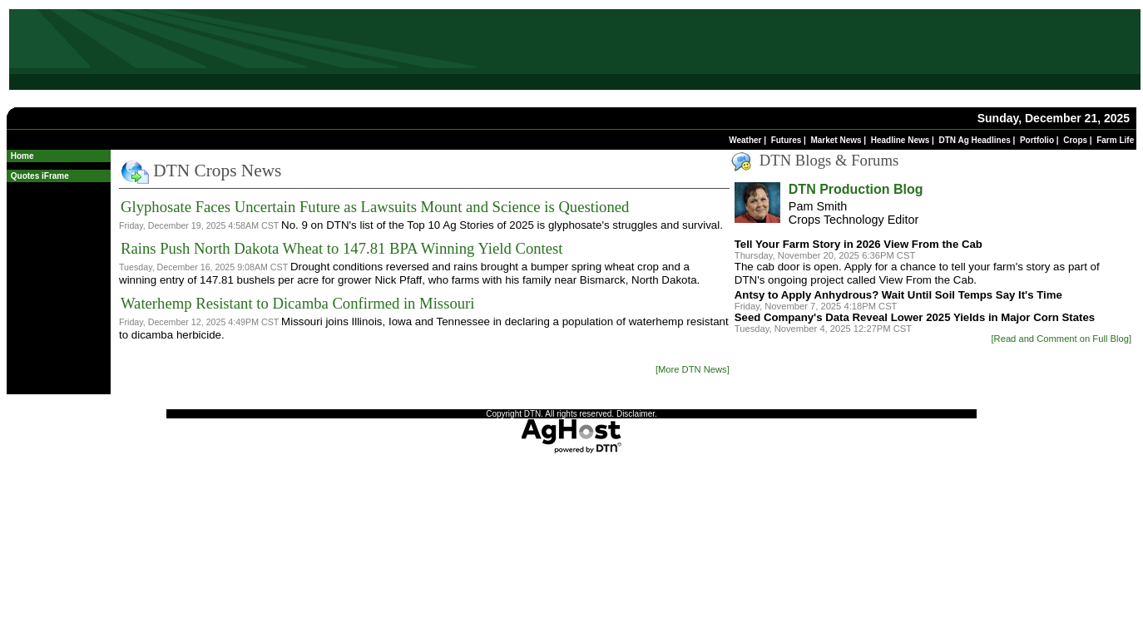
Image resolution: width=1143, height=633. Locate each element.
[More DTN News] (693, 369)
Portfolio (1037, 140)
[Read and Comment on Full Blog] (1061, 339)
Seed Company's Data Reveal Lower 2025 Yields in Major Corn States (915, 317)
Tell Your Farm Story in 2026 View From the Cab (858, 244)
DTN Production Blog (856, 189)
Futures (786, 140)
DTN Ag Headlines (974, 140)
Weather (745, 140)
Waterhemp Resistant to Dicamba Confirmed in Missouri (297, 303)
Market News (835, 140)
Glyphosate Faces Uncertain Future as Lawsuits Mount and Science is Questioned (375, 206)
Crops (1075, 140)
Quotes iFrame (40, 176)
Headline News (900, 140)
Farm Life (1115, 140)
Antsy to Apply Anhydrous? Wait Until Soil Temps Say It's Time (898, 295)
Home (22, 156)
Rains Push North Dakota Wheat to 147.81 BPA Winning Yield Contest (341, 248)
